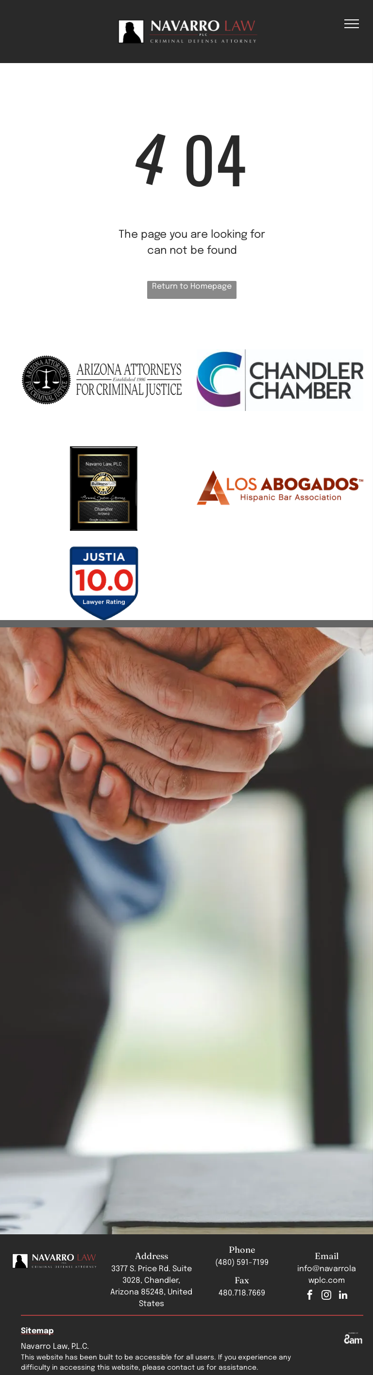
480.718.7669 (242, 1293)
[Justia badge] (104, 582)
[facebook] (310, 1296)
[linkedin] (343, 1296)
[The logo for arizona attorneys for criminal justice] (104, 380)
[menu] (351, 23)
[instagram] (326, 1296)
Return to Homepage (192, 286)
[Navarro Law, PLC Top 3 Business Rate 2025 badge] (104, 488)
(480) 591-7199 (242, 1263)
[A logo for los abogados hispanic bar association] (280, 488)
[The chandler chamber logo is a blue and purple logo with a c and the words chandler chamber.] (280, 380)
